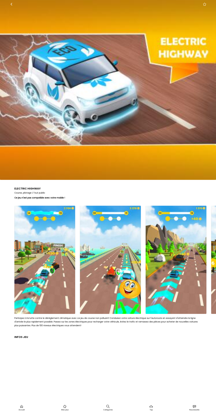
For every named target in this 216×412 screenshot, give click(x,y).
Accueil (22, 408)
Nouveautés (194, 408)
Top (151, 408)
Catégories (108, 408)
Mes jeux (65, 408)
